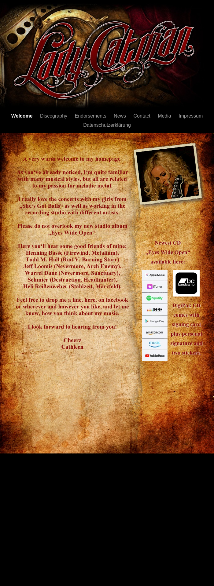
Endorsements (91, 115)
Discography (54, 115)
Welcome (22, 115)
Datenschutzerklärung (107, 125)
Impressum (191, 115)
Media (165, 115)
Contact (143, 115)
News (120, 115)
